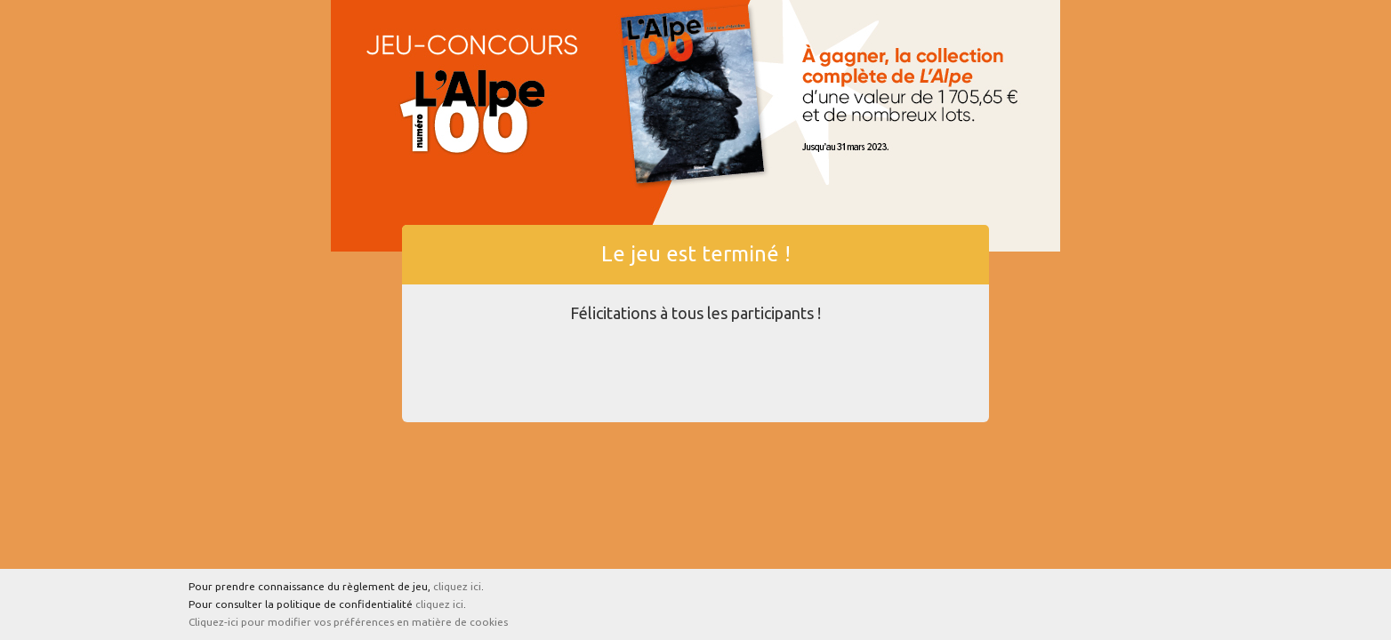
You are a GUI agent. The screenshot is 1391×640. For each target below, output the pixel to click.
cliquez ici (457, 586)
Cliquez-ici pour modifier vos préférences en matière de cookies (348, 622)
